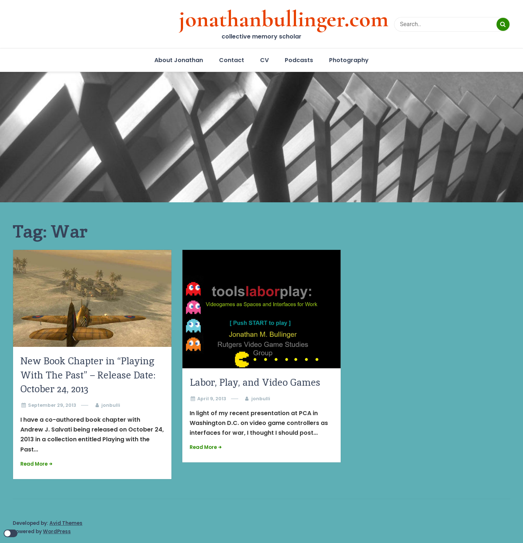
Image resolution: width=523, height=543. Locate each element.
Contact (231, 60)
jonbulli (110, 405)
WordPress (57, 531)
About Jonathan (178, 60)
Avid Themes (65, 523)
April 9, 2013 (211, 399)
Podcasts (299, 60)
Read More (34, 464)
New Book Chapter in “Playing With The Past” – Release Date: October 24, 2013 (87, 374)
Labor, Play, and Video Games (255, 382)
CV (264, 60)
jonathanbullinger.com (284, 19)
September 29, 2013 (52, 405)
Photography (349, 60)
